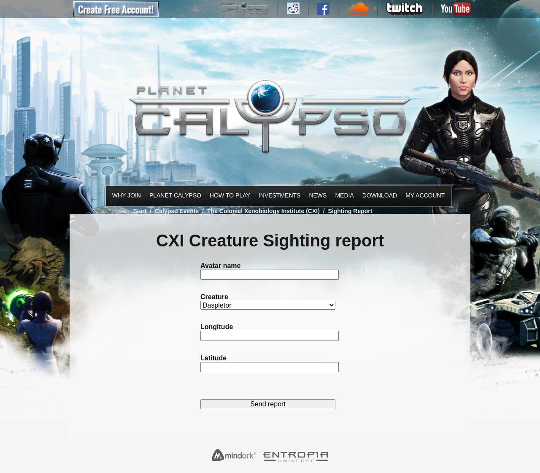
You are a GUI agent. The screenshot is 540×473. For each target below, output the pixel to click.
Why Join (125, 195)
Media (343, 195)
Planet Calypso (172, 195)
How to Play (228, 195)
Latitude (213, 358)
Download (378, 195)
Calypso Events (177, 211)
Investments (278, 195)
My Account (423, 195)
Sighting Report (350, 211)
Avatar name (220, 265)
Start (140, 211)
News (317, 195)
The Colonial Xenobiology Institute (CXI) (263, 211)
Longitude (216, 326)
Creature (214, 296)
